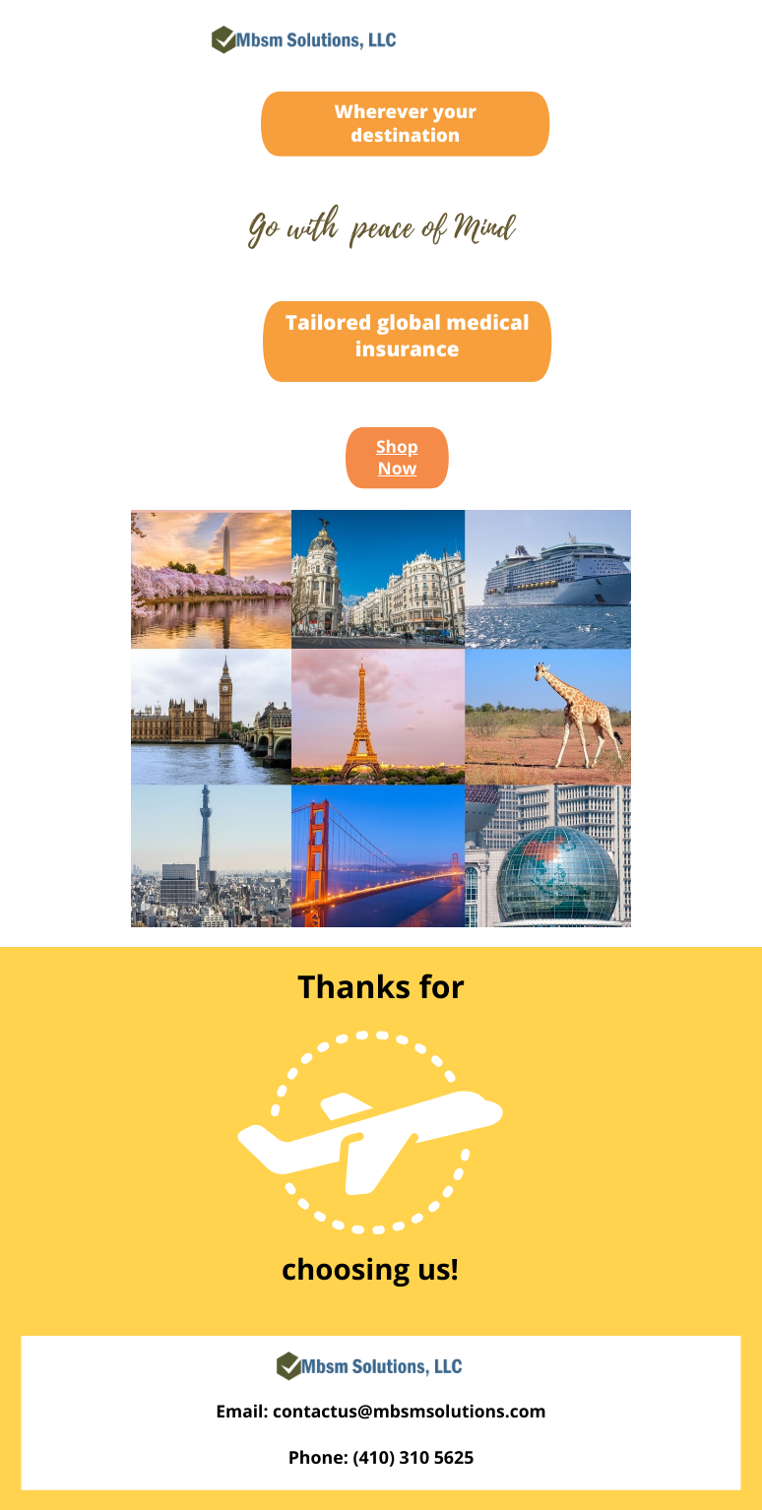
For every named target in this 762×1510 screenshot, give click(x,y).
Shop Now (397, 458)
